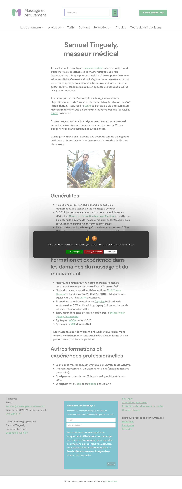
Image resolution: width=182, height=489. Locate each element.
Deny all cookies (93, 252)
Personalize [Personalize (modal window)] (111, 252)
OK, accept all (74, 252)
